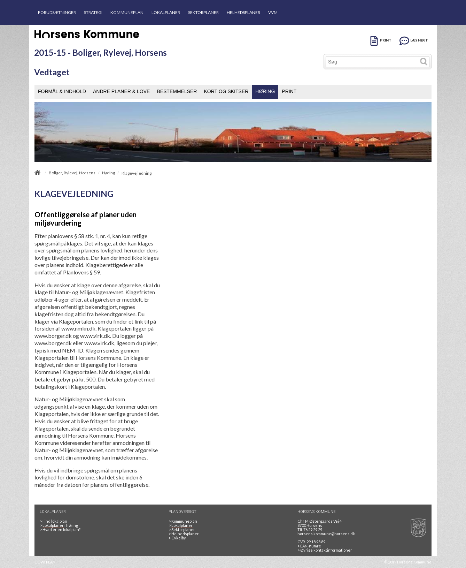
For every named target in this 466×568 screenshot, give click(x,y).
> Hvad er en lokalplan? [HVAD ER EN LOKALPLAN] (60, 529)
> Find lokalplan (53, 521)
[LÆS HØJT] (414, 39)
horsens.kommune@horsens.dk (326, 533)
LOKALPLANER (166, 12)
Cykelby (177, 538)
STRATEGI (93, 12)
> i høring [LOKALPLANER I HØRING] (59, 525)
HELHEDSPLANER (243, 12)
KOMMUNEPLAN (126, 12)
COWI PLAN (44, 562)
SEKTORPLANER (203, 12)
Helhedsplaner (184, 533)
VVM (273, 12)
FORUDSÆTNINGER (57, 12)
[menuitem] (62, 92)
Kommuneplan (183, 521)
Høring (108, 173)
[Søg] (372, 61)
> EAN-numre (309, 546)
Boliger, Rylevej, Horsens (72, 173)
